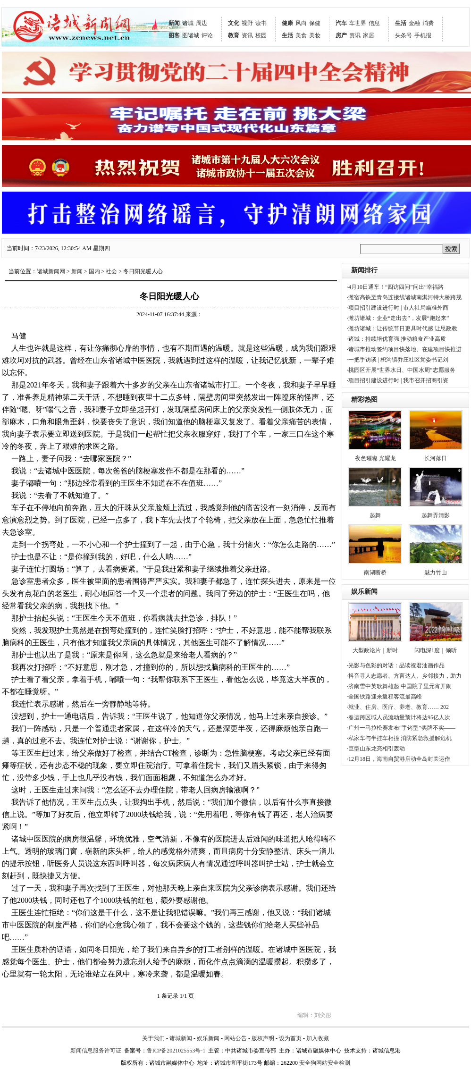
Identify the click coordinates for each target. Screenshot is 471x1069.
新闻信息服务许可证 (95, 1050)
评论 (207, 35)
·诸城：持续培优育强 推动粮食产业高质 (396, 339)
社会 (111, 271)
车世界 (357, 23)
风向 (301, 23)
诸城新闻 (180, 1038)
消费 (428, 23)
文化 (233, 23)
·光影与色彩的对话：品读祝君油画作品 (396, 665)
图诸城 (190, 35)
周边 (201, 23)
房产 (341, 35)
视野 (247, 23)
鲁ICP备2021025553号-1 (176, 1050)
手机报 (422, 35)
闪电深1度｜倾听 (435, 650)
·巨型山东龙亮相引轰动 (376, 748)
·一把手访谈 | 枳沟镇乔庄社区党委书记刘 (397, 359)
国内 (94, 271)
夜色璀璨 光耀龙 (375, 458)
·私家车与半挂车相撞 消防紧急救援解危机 (399, 738)
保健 (314, 23)
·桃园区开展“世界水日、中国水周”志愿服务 (401, 370)
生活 (287, 35)
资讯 (247, 35)
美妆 (314, 35)
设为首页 (290, 1038)
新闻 (174, 23)
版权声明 (263, 1038)
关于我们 (153, 1038)
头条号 (403, 35)
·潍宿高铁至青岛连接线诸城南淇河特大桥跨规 (404, 297)
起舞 (375, 515)
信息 (374, 23)
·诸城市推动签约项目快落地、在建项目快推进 (404, 349)
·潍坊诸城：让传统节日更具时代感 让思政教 (402, 328)
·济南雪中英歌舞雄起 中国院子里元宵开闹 (399, 686)
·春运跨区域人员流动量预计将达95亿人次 (398, 717)
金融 (414, 23)
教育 (233, 35)
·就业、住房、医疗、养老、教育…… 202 (398, 707)
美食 (301, 35)
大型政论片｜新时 (375, 650)
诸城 (187, 23)
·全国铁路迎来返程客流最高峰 (384, 696)
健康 (287, 23)
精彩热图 (364, 399)
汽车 (341, 23)
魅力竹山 (435, 572)
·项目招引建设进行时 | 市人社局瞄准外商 (397, 307)
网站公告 (235, 1038)
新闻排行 (364, 270)
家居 (368, 35)
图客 (174, 35)
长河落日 (435, 458)
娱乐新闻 (364, 591)
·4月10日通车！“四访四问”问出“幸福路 (395, 287)
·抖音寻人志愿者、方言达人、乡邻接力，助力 (404, 676)
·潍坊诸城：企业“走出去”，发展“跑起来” (398, 318)
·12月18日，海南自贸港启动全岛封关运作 (398, 759)
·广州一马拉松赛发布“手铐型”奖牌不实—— (401, 727)
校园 (261, 35)
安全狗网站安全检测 (324, 1063)
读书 (261, 23)
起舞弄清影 (435, 515)
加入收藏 (317, 1038)
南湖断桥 (375, 572)
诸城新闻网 (51, 271)
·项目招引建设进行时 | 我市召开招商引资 (397, 380)
